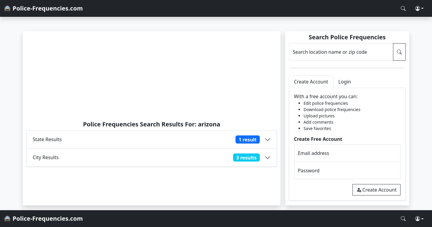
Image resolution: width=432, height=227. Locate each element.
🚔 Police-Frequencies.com (43, 8)
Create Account (376, 189)
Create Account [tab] (311, 81)
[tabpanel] (347, 144)
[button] (419, 8)
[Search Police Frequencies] (403, 8)
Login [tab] (344, 81)
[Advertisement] (151, 76)
